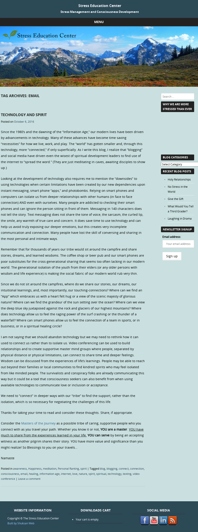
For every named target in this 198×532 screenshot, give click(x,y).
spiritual (101, 474)
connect (124, 468)
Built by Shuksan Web (20, 523)
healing (33, 474)
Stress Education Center (99, 5)
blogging (112, 468)
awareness (20, 468)
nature (83, 474)
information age (50, 474)
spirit (83, 468)
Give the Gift (175, 199)
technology (114, 474)
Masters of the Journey (38, 423)
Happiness (35, 468)
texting (127, 474)
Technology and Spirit (24, 114)
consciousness (10, 474)
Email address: (171, 237)
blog (102, 468)
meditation (49, 468)
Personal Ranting (68, 468)
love (74, 474)
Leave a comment (29, 478)
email (24, 474)
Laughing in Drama (180, 218)
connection (137, 468)
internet (66, 474)
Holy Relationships (179, 179)
